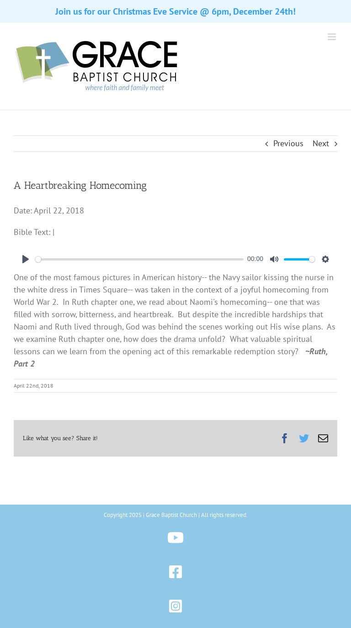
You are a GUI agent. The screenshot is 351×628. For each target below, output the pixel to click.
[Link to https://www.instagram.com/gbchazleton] (175, 606)
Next (321, 143)
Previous (288, 143)
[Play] (25, 259)
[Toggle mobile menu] (332, 37)
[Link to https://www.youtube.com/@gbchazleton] (175, 537)
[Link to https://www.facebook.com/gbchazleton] (175, 572)
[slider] (139, 259)
